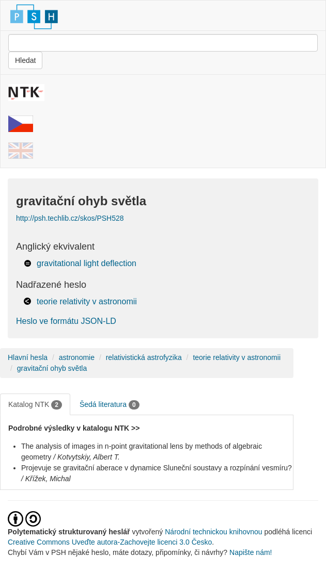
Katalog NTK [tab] (35, 405)
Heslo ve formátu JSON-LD (66, 321)
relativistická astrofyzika (144, 357)
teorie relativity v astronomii (87, 301)
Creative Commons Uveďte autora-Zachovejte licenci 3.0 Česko (110, 542)
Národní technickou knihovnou (213, 532)
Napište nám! (250, 552)
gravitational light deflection (86, 263)
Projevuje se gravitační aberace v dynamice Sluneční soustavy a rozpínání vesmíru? (156, 468)
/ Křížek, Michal (46, 478)
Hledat (25, 60)
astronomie (77, 357)
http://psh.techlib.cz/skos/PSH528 (70, 218)
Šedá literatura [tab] (109, 405)
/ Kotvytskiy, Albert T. (86, 457)
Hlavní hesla (28, 357)
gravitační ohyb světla (52, 368)
